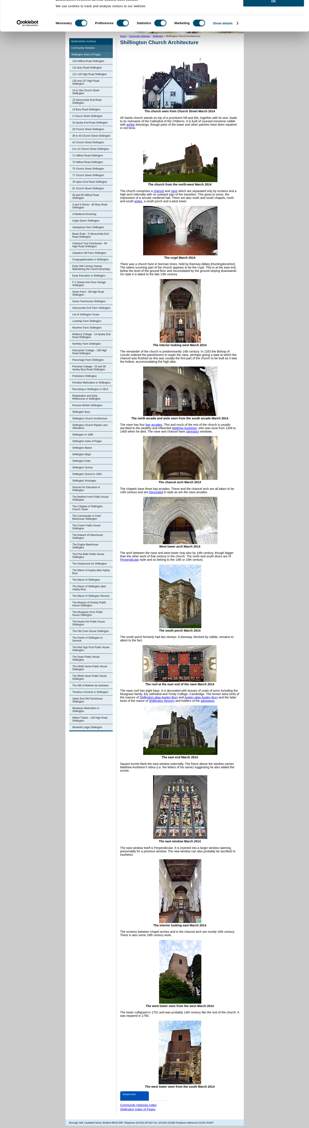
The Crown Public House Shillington (86, 527)
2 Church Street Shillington (87, 116)
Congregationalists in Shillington (90, 259)
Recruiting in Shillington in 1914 (90, 389)
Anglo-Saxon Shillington (85, 220)
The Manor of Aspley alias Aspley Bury (91, 572)
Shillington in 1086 (82, 434)
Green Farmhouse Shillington (89, 301)
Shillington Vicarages (84, 480)
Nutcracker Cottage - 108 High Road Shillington (89, 352)
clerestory (192, 431)
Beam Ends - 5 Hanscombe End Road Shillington (90, 235)
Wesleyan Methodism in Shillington (85, 710)
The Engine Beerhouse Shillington (85, 546)
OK (273, 10)
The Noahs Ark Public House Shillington (88, 623)
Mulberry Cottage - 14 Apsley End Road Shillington (91, 336)
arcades (156, 424)
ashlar (130, 124)
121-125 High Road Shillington (89, 74)
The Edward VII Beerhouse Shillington (87, 536)
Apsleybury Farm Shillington (88, 227)
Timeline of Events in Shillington (90, 692)
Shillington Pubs (81, 460)
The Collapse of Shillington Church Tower (87, 508)
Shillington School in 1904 (87, 474)
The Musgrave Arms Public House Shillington (87, 614)
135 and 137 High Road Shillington (85, 82)
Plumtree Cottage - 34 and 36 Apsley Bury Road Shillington (89, 368)
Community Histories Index (138, 1105)
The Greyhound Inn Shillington (89, 563)
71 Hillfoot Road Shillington (87, 155)
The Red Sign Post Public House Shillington (91, 649)
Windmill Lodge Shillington (87, 727)
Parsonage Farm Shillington (88, 359)
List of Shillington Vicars (85, 314)
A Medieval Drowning (84, 214)
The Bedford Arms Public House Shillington (90, 498)
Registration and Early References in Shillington (86, 397)
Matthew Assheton (184, 428)
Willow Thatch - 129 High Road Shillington (89, 719)
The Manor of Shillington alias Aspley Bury (89, 588)
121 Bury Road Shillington (87, 67)
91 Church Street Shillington (88, 188)
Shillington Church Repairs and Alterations (89, 427)
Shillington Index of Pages (86, 54)
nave (174, 191)
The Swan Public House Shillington (86, 658)
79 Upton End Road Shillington (89, 181)
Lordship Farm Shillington (86, 321)
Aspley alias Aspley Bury (201, 697)
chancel (159, 191)
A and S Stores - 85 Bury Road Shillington (89, 206)
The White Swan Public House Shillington (89, 677)
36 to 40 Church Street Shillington (91, 135)
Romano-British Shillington (87, 405)
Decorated (156, 492)
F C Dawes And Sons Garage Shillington (89, 284)
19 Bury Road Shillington (86, 109)
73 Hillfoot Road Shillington (87, 162)
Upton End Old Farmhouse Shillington (87, 700)
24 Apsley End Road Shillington (90, 122)
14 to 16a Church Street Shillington (85, 92)
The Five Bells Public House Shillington (88, 556)
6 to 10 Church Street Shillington (90, 148)
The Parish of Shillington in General (87, 639)
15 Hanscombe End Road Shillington (87, 101)
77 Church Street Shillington (88, 175)
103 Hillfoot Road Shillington (88, 61)
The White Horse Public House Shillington (89, 668)
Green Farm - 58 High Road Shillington (88, 293)
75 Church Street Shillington (88, 168)
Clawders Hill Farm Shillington (89, 252)
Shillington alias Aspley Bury (159, 697)
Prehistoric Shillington (84, 376)
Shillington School (82, 467)
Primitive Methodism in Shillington (91, 382)
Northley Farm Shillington (86, 343)
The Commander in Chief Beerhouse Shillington (86, 517)
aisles (138, 201)
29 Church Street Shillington (88, 129)
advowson (207, 700)
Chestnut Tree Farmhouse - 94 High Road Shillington (89, 245)
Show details (223, 32)
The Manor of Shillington (86, 579)
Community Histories (83, 47)
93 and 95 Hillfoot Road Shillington (85, 196)
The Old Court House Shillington (90, 631)
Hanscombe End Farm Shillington (91, 307)
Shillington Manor (82, 447)
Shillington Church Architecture (89, 418)
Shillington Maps (81, 454)
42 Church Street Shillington (88, 142)
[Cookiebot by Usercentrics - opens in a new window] (27, 32)
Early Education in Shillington (88, 275)
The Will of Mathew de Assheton (90, 685)
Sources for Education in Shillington (86, 489)
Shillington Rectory (161, 700)
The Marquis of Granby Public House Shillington (89, 604)
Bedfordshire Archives (83, 41)
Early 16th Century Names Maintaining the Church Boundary (91, 268)
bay (148, 424)
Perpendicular (129, 559)
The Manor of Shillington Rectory (91, 595)
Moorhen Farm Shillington (87, 327)
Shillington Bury (81, 411)
